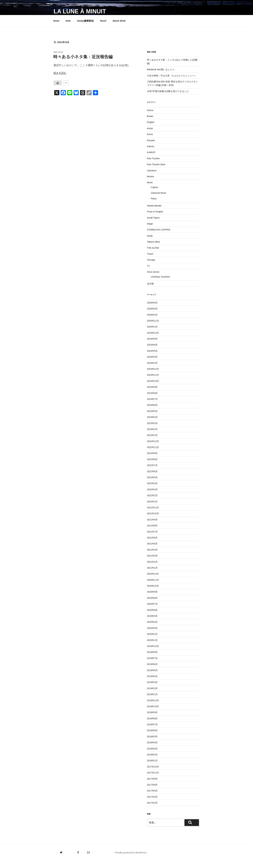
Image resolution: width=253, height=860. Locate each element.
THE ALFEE (153, 248)
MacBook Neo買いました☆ (161, 69)
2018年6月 (152, 730)
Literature (152, 170)
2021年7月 (152, 531)
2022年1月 (152, 501)
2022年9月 (152, 453)
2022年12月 (153, 441)
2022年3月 (152, 489)
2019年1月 (152, 694)
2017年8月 (152, 784)
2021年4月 (152, 549)
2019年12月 (153, 646)
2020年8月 (152, 598)
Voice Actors (153, 272)
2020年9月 (152, 592)
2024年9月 (152, 338)
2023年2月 (152, 429)
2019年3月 (152, 682)
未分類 (150, 283)
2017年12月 (153, 766)
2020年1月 (152, 640)
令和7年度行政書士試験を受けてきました (168, 91)
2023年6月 (152, 405)
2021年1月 (152, 568)
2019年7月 (152, 658)
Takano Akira (153, 241)
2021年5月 (152, 543)
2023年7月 (152, 399)
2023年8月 (152, 393)
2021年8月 (152, 525)
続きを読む (60, 73)
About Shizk (119, 21)
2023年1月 (152, 435)
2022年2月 (152, 495)
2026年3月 (152, 308)
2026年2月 (152, 314)
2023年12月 (153, 369)
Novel (103, 21)
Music (150, 182)
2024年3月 (152, 357)
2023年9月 (152, 387)
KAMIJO (151, 152)
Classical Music (158, 193)
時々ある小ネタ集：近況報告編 (83, 56)
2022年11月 (153, 447)
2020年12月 (153, 573)
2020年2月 (152, 634)
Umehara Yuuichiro (160, 276)
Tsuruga (151, 260)
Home (56, 21)
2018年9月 (152, 712)
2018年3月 (152, 748)
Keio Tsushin (153, 158)
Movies (150, 176)
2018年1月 (152, 760)
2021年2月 (152, 562)
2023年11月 (153, 375)
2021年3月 (152, 555)
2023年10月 (153, 381)
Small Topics (153, 217)
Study (150, 236)
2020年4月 (152, 622)
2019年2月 (152, 688)
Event (150, 134)
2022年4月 (152, 483)
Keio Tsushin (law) (156, 164)
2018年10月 (153, 706)
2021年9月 (152, 519)
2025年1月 (152, 326)
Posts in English (155, 211)
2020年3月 (152, 628)
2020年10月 (153, 586)
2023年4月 (152, 417)
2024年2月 (152, 363)
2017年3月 (152, 802)
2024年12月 (153, 333)
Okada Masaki (154, 205)
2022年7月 (152, 465)
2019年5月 (152, 670)
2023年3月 (152, 423)
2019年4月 (152, 676)
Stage (150, 223)
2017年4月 (152, 797)
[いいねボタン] (58, 82)
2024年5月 (152, 351)
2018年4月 (152, 742)
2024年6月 (152, 344)
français (151, 140)
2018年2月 (152, 754)
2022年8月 (152, 459)
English (150, 122)
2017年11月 (153, 772)
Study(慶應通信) (85, 21)
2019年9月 (152, 652)
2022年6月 (152, 471)
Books (150, 116)
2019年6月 (152, 664)
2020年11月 (153, 580)
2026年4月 (152, 302)
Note (68, 21)
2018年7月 (152, 724)
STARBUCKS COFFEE (158, 229)
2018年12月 (153, 700)
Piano (154, 198)
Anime (150, 110)
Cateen (154, 187)
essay (150, 128)
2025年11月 (153, 320)
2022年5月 (152, 477)
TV (148, 266)
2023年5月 (152, 411)
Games (150, 146)
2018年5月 (152, 736)
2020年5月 (152, 616)
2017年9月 (152, 778)
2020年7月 (152, 604)
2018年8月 (152, 718)
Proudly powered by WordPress (131, 852)
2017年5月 (152, 790)
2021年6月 (152, 537)
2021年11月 (153, 507)
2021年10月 (153, 513)
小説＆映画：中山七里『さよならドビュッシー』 (172, 75)
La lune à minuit (80, 11)
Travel (150, 254)
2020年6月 (152, 610)
